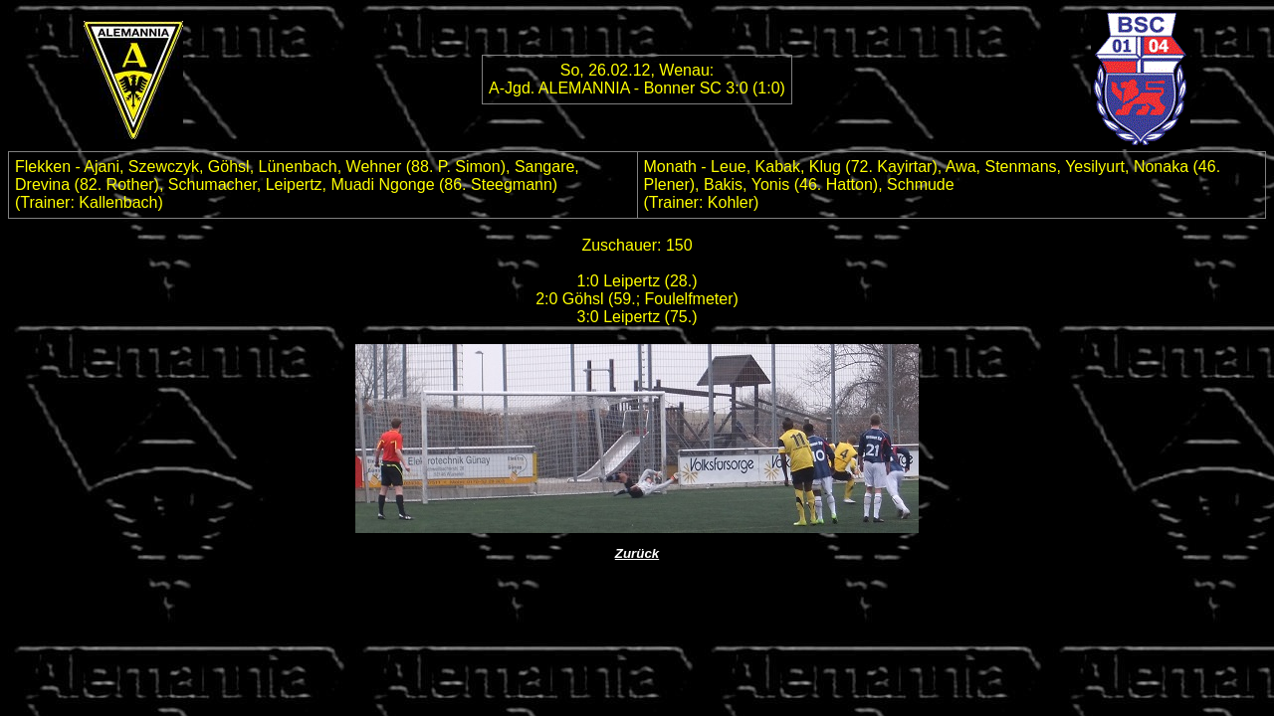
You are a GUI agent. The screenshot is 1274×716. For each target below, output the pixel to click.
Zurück (637, 553)
